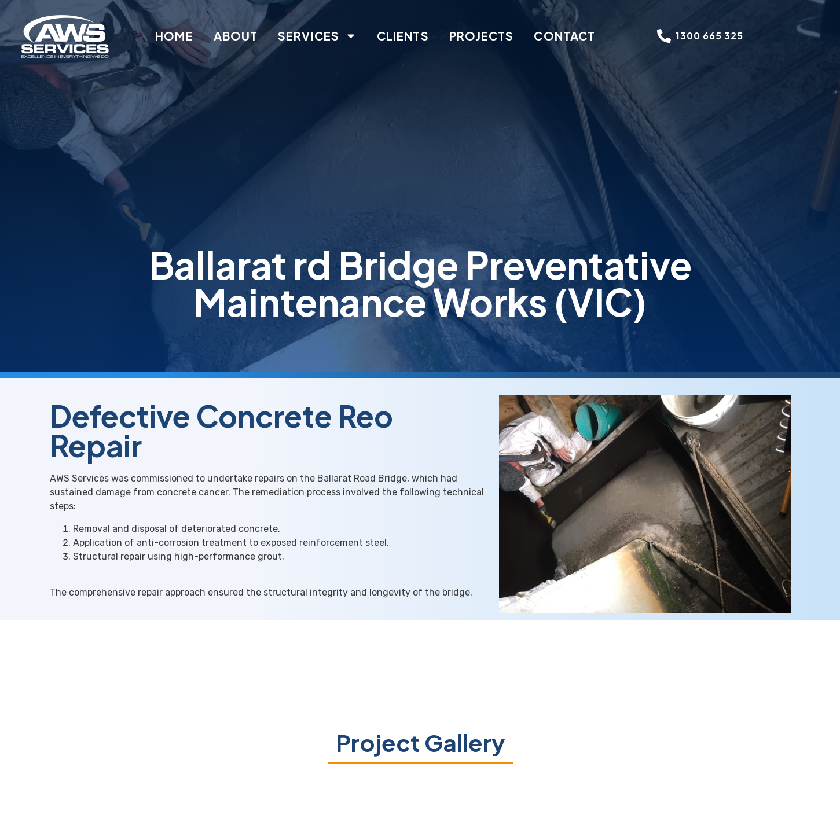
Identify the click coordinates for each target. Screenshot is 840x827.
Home (174, 35)
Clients (403, 35)
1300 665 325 (709, 36)
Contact (564, 35)
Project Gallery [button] (420, 742)
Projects (481, 35)
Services (317, 35)
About (236, 35)
